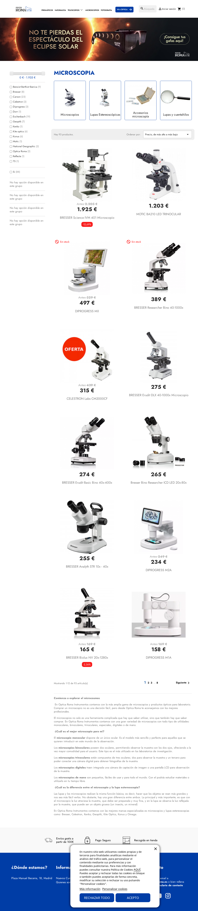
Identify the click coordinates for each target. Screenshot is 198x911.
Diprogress (20, 106)
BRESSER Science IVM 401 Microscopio (87, 217)
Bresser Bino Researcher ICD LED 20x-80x (159, 482)
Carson (19, 96)
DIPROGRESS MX (87, 311)
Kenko (18, 126)
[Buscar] (148, 8)
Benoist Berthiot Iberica (27, 87)
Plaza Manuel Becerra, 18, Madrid (31, 878)
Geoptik (19, 121)
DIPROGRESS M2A (159, 570)
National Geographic (26, 146)
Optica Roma (21, 151)
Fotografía (106, 10)
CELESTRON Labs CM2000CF (87, 398)
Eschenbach (21, 116)
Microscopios (92, 10)
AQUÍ (137, 869)
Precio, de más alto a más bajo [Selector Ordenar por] (167, 134)
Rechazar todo (97, 898)
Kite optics (20, 131)
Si (16, 172)
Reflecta (18, 156)
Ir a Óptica (122, 9)
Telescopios (73, 10)
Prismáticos (47, 10)
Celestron (19, 101)
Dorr (17, 111)
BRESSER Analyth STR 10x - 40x (87, 566)
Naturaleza (60, 10)
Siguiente (183, 683)
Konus (18, 136)
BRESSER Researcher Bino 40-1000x (158, 307)
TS (16, 161)
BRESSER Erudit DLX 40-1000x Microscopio (158, 395)
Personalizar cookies (114, 889)
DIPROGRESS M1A (158, 657)
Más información (90, 889)
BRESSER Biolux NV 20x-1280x (87, 657)
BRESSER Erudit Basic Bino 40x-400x (87, 482)
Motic (17, 141)
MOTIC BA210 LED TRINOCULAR (158, 214)
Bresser (18, 92)
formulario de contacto (169, 885)
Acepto (133, 898)
